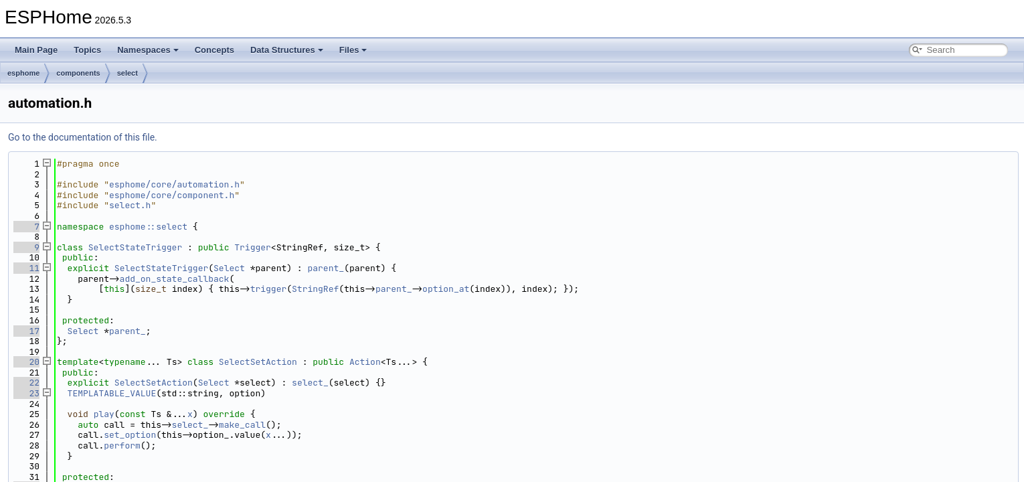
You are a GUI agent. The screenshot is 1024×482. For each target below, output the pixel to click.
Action (365, 362)
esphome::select (148, 226)
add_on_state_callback (175, 279)
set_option (130, 434)
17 (26, 331)
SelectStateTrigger (135, 247)
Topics (87, 50)
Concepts (214, 50)
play (104, 414)
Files (353, 50)
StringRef (315, 289)
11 (26, 268)
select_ (310, 382)
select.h (130, 205)
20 (26, 362)
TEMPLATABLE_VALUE (112, 393)
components (78, 73)
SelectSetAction (258, 362)
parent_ (325, 268)
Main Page (36, 50)
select (127, 73)
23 (26, 393)
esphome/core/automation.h (174, 184)
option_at (445, 289)
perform (122, 445)
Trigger (252, 247)
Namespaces (148, 50)
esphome (23, 73)
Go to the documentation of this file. (82, 137)
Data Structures (286, 50)
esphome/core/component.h (171, 195)
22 (26, 382)
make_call (242, 424)
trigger (268, 289)
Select (229, 268)
